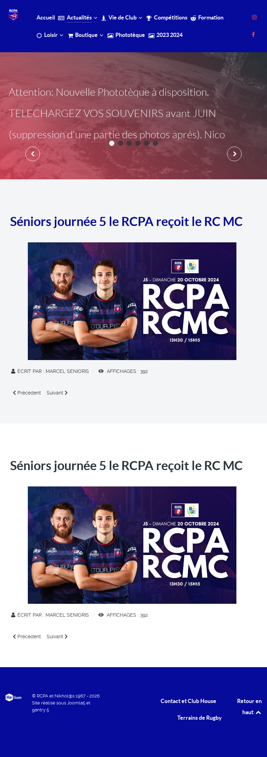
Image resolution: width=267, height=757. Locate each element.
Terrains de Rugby (199, 718)
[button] (111, 143)
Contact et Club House (188, 701)
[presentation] (32, 154)
